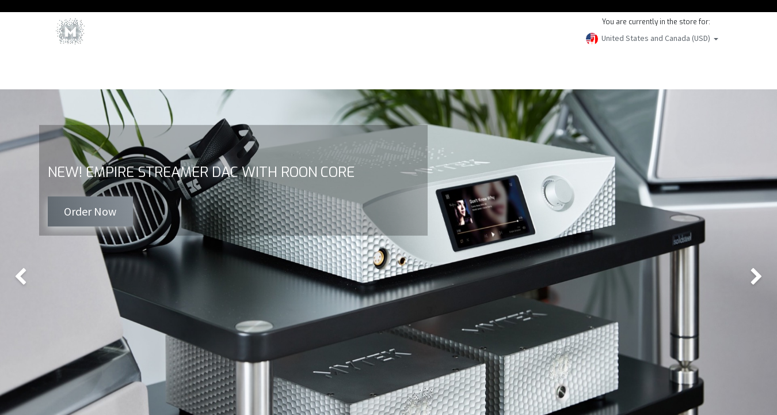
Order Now (90, 211)
